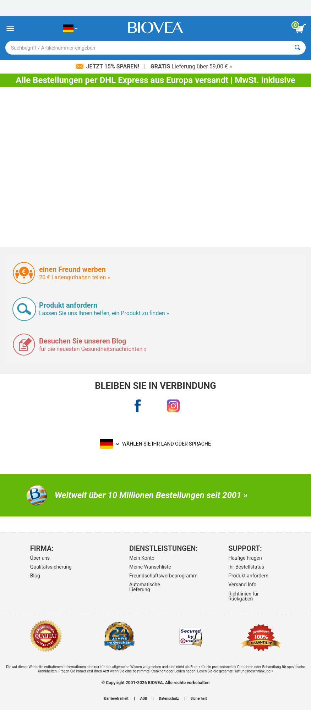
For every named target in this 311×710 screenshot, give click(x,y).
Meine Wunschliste (150, 567)
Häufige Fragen (245, 558)
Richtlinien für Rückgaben (243, 596)
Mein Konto (141, 558)
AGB (143, 698)
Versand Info (242, 584)
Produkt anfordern (248, 575)
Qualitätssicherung (51, 567)
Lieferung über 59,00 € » (191, 66)
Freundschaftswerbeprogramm (154, 575)
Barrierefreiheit (116, 698)
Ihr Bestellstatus (246, 567)
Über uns (40, 558)
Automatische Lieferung (144, 587)
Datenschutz (169, 698)
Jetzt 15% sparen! (108, 66)
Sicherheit (199, 698)
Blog (35, 575)
